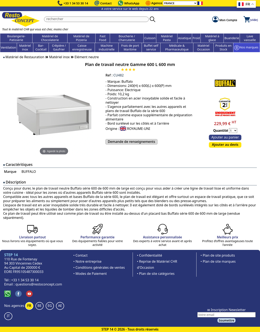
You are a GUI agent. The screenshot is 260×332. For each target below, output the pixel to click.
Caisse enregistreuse (82, 47)
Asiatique (184, 38)
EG (50, 305)
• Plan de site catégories (156, 273)
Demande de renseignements (131, 141)
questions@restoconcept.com (39, 284)
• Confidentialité (149, 255)
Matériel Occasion (203, 47)
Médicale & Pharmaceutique (177, 47)
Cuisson (149, 38)
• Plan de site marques (217, 261)
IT (8, 316)
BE (39, 305)
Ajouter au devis (225, 144)
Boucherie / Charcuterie (127, 38)
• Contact (80, 255)
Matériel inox (25, 47)
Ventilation (8, 47)
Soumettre (226, 320)
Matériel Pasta (167, 38)
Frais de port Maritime (130, 47)
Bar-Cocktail (41, 47)
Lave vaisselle (250, 38)
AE (60, 305)
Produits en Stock (223, 47)
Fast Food (102, 38)
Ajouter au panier (225, 137)
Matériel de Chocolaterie (50, 38)
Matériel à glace (212, 38)
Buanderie (231, 38)
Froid (196, 38)
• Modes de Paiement (90, 273)
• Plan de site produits (217, 255)
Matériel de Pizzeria (81, 38)
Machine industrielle (107, 47)
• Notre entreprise (87, 261)
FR (29, 305)
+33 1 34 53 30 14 (75, 3)
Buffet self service (151, 47)
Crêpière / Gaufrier (59, 47)
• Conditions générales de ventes (99, 267)
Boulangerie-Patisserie (16, 38)
